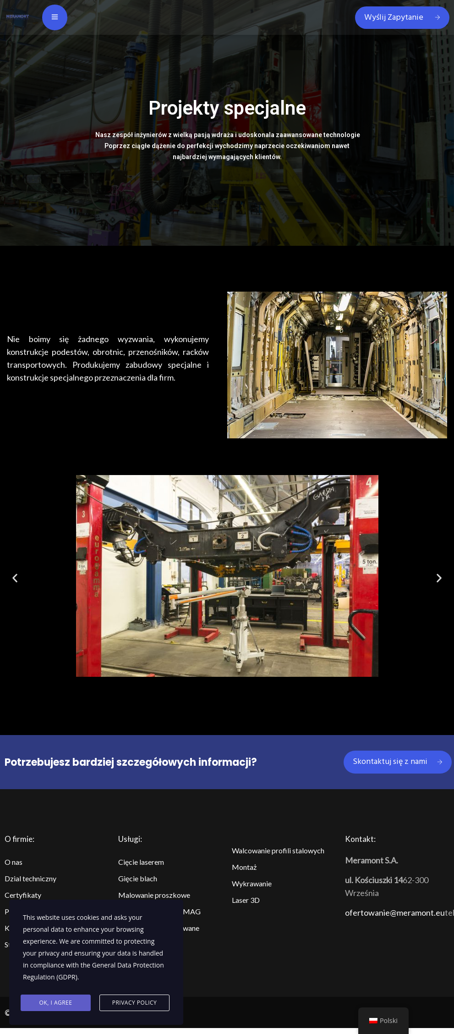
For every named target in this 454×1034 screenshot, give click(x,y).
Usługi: (130, 839)
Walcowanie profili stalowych (278, 850)
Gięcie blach (137, 878)
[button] (214, 687)
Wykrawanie (252, 883)
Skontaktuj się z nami (398, 762)
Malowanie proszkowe (154, 894)
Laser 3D (246, 900)
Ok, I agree (55, 1002)
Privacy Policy (134, 1002)
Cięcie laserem (141, 861)
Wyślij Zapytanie (402, 17)
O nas (13, 861)
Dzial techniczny (30, 878)
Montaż (244, 867)
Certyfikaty (23, 894)
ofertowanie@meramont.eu (395, 912)
